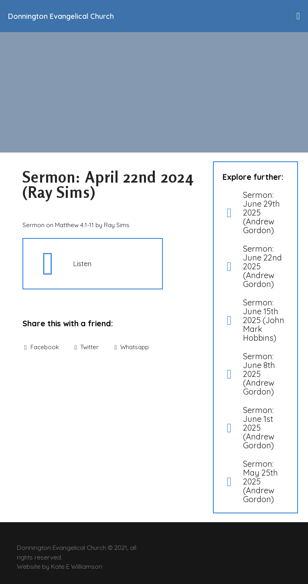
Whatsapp (131, 347)
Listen (82, 263)
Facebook (41, 347)
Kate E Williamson (76, 566)
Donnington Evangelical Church (61, 16)
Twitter (87, 347)
